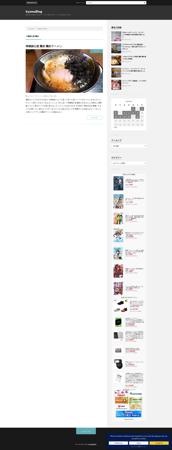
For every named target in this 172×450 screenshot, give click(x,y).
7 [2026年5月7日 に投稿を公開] (128, 113)
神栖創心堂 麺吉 (48, 96)
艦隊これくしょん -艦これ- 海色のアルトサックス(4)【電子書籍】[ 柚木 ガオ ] (134, 251)
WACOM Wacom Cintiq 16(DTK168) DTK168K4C (132, 349)
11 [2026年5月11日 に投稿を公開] (116, 117)
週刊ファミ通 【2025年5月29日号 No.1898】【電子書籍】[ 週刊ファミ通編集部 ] (134, 217)
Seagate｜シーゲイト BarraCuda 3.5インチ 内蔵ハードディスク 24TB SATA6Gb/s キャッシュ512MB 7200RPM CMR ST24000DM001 (134, 320)
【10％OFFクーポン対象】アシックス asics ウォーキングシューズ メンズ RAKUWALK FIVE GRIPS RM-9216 (137, 304)
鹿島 (55, 96)
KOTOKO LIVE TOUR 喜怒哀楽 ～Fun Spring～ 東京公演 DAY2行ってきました (134, 47)
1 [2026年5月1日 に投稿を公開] (133, 109)
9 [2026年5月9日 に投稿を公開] (137, 113)
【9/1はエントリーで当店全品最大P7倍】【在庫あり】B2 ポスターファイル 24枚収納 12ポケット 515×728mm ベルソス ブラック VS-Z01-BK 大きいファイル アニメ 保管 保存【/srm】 (134, 335)
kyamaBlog (34, 11)
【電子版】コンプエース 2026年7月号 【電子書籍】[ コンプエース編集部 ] (134, 181)
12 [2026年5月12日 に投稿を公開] (120, 117)
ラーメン (39, 96)
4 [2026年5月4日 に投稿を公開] (115, 113)
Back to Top (86, 431)
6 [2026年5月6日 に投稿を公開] (124, 113)
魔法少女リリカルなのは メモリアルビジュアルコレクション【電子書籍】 (134, 234)
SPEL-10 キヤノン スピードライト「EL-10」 (134, 362)
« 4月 (115, 127)
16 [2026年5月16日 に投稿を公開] (137, 117)
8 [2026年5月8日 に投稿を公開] (133, 113)
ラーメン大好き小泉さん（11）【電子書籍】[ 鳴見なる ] (134, 287)
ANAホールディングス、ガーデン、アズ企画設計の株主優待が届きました (99, 3)
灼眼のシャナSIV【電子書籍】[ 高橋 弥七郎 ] (134, 269)
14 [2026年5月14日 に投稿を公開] (129, 117)
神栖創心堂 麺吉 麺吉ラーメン (44, 46)
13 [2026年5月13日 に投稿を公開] (124, 117)
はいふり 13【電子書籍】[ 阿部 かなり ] (135, 199)
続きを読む (94, 117)
